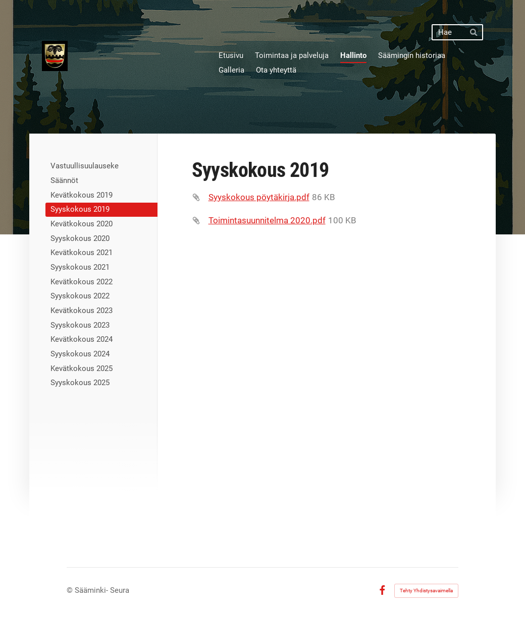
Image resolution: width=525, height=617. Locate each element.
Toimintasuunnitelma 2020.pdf (267, 220)
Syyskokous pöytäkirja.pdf (258, 197)
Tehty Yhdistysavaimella (426, 590)
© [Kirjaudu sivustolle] (71, 590)
